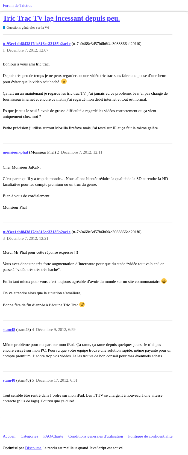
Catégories (29, 436)
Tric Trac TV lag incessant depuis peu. (61, 18)
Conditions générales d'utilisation (95, 436)
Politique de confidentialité (150, 436)
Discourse (33, 448)
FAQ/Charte (53, 436)
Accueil (9, 436)
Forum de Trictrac (17, 5)
